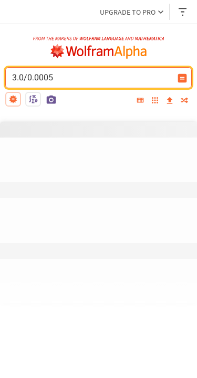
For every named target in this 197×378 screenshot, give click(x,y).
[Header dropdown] (183, 12)
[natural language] (13, 99)
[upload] (169, 101)
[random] (184, 101)
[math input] (33, 99)
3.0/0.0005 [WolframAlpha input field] (91, 78)
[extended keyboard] (140, 101)
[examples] (155, 101)
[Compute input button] (182, 78)
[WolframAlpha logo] (98, 51)
